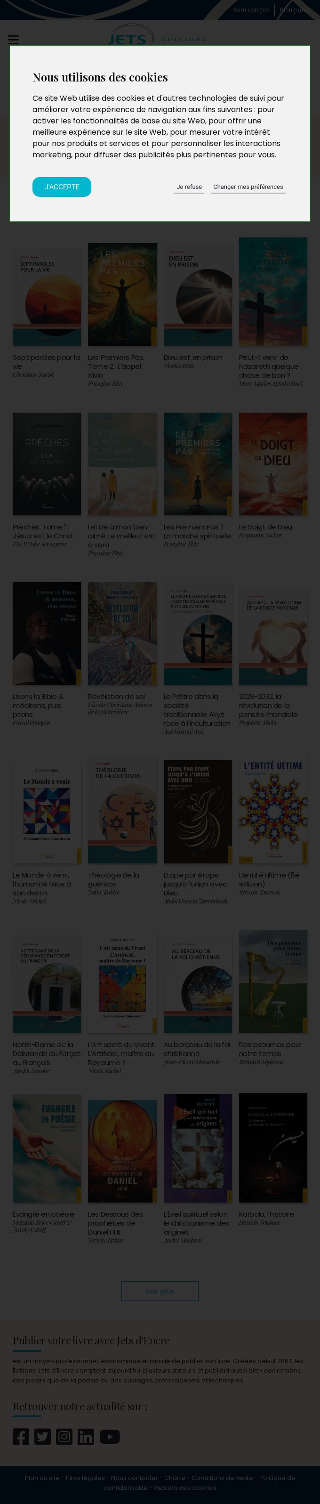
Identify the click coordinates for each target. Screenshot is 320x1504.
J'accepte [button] (62, 187)
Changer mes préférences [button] (248, 186)
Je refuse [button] (189, 186)
